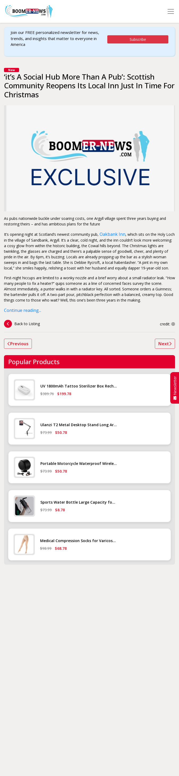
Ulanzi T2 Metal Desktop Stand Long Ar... (78, 424)
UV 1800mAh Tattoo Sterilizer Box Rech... (78, 386)
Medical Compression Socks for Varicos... (78, 540)
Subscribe (138, 39)
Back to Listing (22, 323)
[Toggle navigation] (171, 11)
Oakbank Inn (112, 234)
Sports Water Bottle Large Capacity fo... (77, 502)
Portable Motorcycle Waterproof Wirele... (78, 463)
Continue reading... (22, 310)
